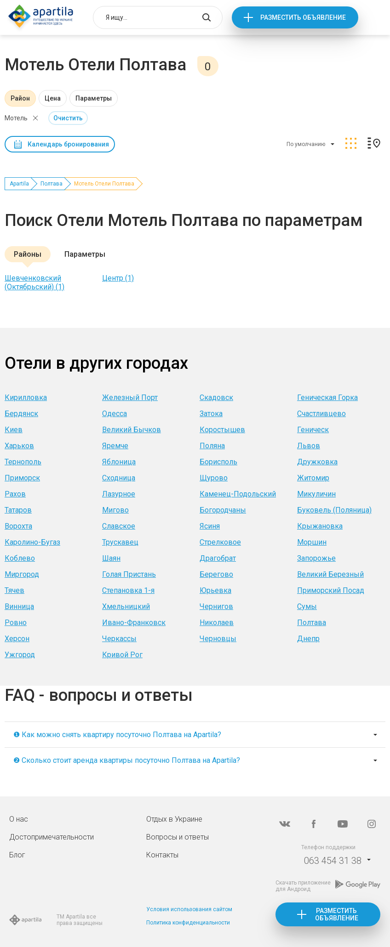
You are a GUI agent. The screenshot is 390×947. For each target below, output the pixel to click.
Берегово (216, 574)
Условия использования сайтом (189, 909)
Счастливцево (321, 413)
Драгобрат (218, 558)
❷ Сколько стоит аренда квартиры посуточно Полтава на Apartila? (126, 760)
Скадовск (216, 397)
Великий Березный (330, 574)
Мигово (115, 510)
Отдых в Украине (174, 819)
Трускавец (120, 542)
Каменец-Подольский (238, 494)
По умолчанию (306, 144)
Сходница (118, 478)
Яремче (115, 445)
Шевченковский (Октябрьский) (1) (34, 282)
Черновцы (218, 638)
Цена (53, 98)
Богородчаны (223, 510)
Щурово (214, 478)
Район (20, 98)
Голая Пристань (129, 574)
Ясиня (210, 526)
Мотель (16, 118)
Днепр (308, 638)
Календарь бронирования (68, 144)
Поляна (212, 445)
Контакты (162, 855)
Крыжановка (320, 526)
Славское (118, 526)
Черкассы (119, 638)
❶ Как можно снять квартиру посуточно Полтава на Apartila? (117, 734)
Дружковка (317, 461)
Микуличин (316, 494)
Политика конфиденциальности (188, 922)
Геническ (313, 429)
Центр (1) (118, 278)
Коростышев (222, 429)
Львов (308, 445)
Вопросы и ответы (177, 837)
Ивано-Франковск (134, 622)
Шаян (111, 558)
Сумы (307, 606)
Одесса (114, 413)
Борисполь (218, 461)
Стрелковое (220, 542)
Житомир (313, 478)
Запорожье (316, 558)
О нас (18, 819)
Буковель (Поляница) (334, 510)
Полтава (51, 183)
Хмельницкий (126, 606)
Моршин (312, 542)
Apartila (19, 183)
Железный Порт (130, 397)
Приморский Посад (330, 590)
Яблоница (119, 461)
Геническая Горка (327, 397)
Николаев (217, 622)
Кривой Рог (122, 654)
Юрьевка (215, 590)
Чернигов (216, 606)
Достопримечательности (51, 837)
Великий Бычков (131, 429)
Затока (211, 413)
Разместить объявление (303, 17)
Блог (17, 855)
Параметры (93, 98)
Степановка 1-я (128, 590)
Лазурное (118, 494)
